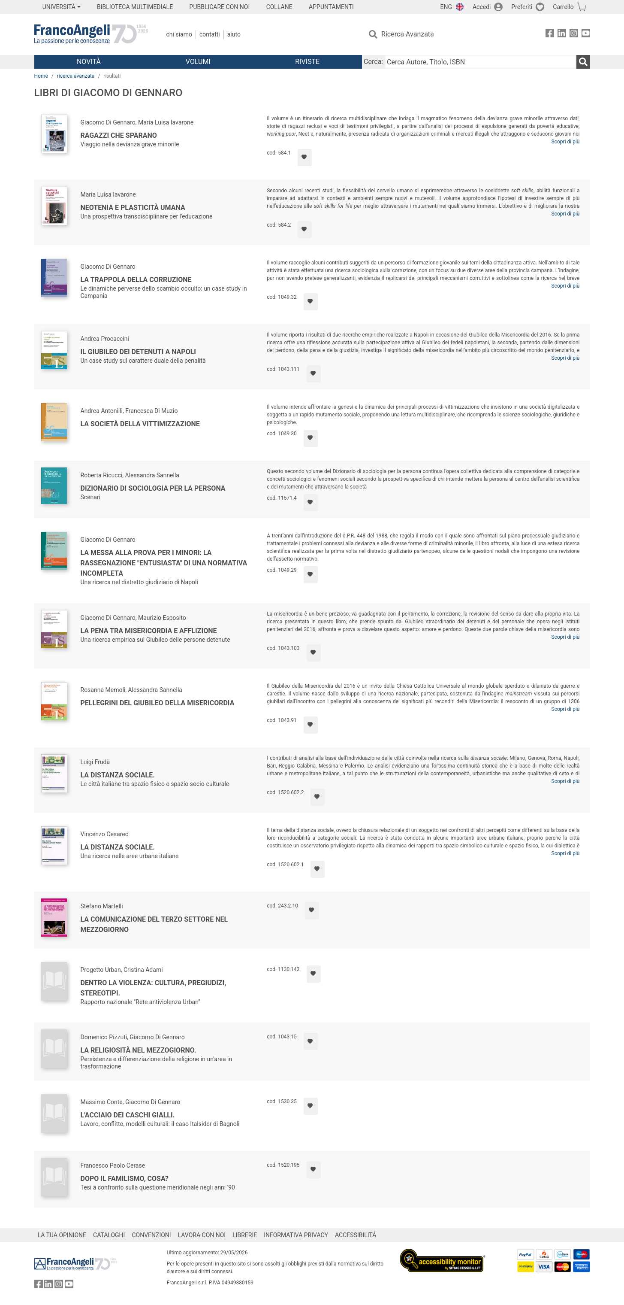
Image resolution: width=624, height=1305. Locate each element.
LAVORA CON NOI (202, 1235)
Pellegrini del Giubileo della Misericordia (158, 703)
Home (41, 76)
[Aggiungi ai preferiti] (305, 157)
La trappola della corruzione (136, 280)
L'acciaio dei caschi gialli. (128, 1115)
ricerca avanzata (76, 76)
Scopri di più (566, 142)
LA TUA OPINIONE (62, 1235)
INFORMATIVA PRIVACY (296, 1235)
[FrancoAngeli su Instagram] (574, 34)
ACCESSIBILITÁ (355, 1235)
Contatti (209, 34)
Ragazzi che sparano (119, 135)
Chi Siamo (179, 34)
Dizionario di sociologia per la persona (153, 488)
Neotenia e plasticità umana (133, 207)
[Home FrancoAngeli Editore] (91, 34)
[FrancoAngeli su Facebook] (550, 34)
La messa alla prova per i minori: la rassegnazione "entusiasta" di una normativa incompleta (164, 563)
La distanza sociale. (118, 775)
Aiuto (234, 34)
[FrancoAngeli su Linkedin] (562, 34)
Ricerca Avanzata (407, 34)
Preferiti (521, 6)
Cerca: (373, 62)
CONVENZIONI (151, 1235)
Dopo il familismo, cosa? (125, 1178)
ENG (446, 6)
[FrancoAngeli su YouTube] (586, 34)
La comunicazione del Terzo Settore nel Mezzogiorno (154, 924)
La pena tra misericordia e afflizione (149, 631)
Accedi (482, 6)
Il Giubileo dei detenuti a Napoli (138, 352)
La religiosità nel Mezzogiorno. (138, 1050)
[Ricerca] (583, 62)
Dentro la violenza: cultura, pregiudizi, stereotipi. (153, 988)
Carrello (563, 6)
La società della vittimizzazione (140, 424)
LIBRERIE (244, 1235)
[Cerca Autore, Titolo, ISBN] (480, 62)
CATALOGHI (109, 1235)
